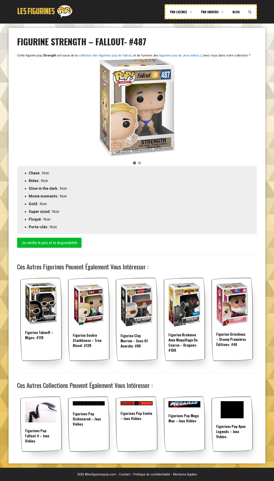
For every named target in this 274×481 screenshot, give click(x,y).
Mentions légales (185, 474)
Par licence (183, 11)
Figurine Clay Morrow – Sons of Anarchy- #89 (134, 341)
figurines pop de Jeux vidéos (179, 55)
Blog (236, 11)
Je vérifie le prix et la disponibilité (49, 242)
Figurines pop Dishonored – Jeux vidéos (87, 419)
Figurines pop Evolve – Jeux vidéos (136, 416)
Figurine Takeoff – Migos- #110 (39, 335)
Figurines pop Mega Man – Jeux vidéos (183, 418)
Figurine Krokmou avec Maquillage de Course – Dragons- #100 (183, 342)
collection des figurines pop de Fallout (105, 55)
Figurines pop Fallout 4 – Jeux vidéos (37, 436)
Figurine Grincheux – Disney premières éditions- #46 (231, 339)
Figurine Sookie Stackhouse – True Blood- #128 (87, 340)
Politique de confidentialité (151, 474)
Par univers (214, 11)
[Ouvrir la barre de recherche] (250, 11)
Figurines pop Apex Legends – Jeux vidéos (231, 431)
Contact (124, 474)
